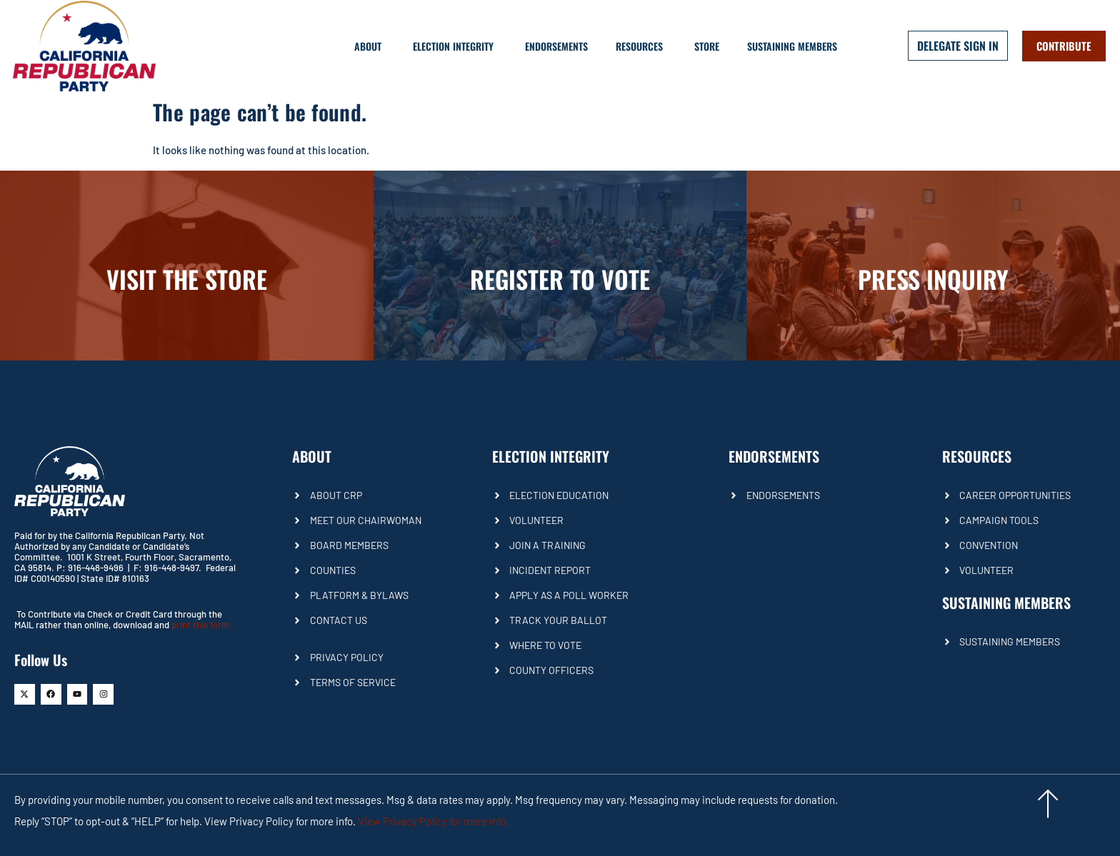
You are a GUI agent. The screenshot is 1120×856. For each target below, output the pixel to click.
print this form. (201, 624)
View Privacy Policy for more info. (433, 821)
